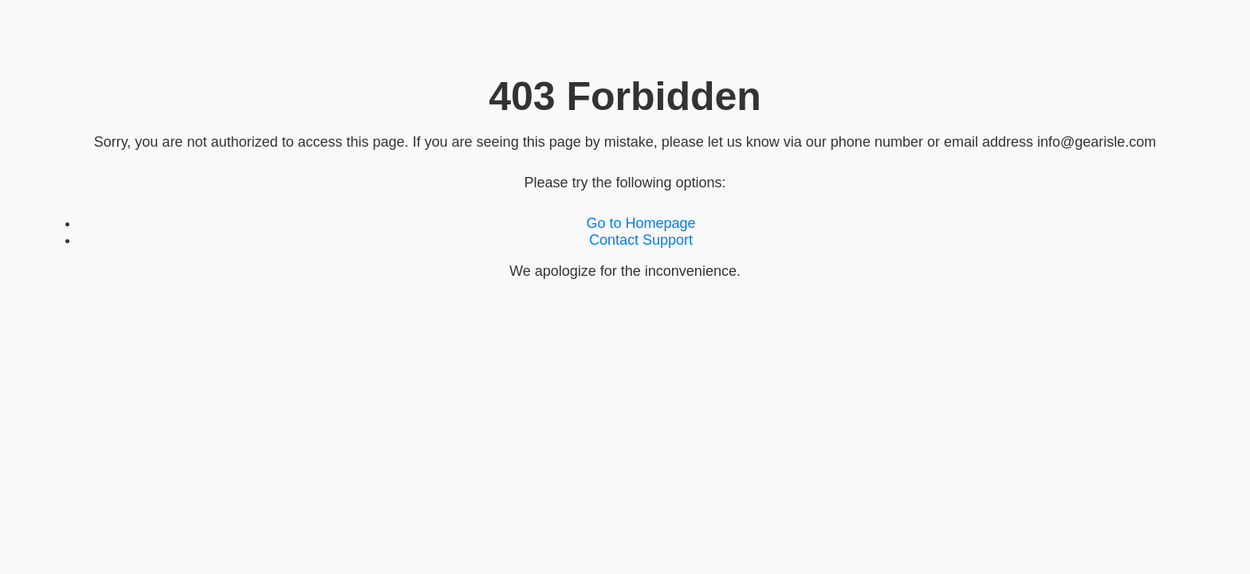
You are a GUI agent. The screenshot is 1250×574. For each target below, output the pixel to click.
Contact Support (641, 240)
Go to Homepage (640, 223)
